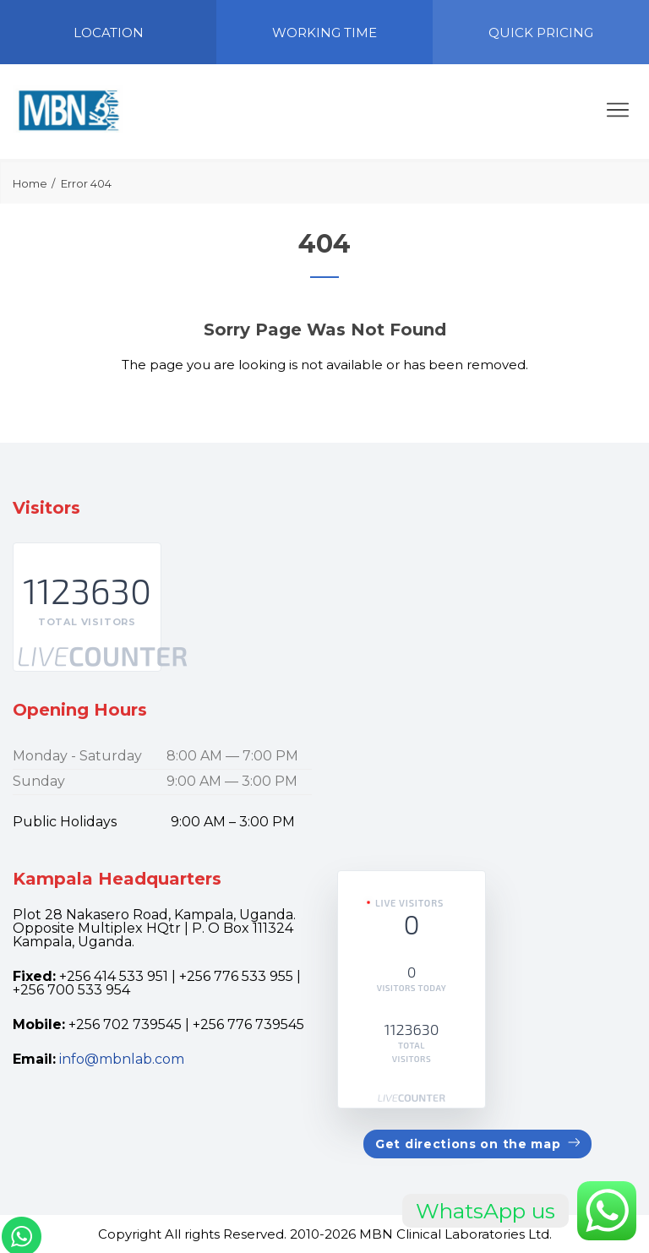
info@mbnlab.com (121, 1059)
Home (30, 183)
